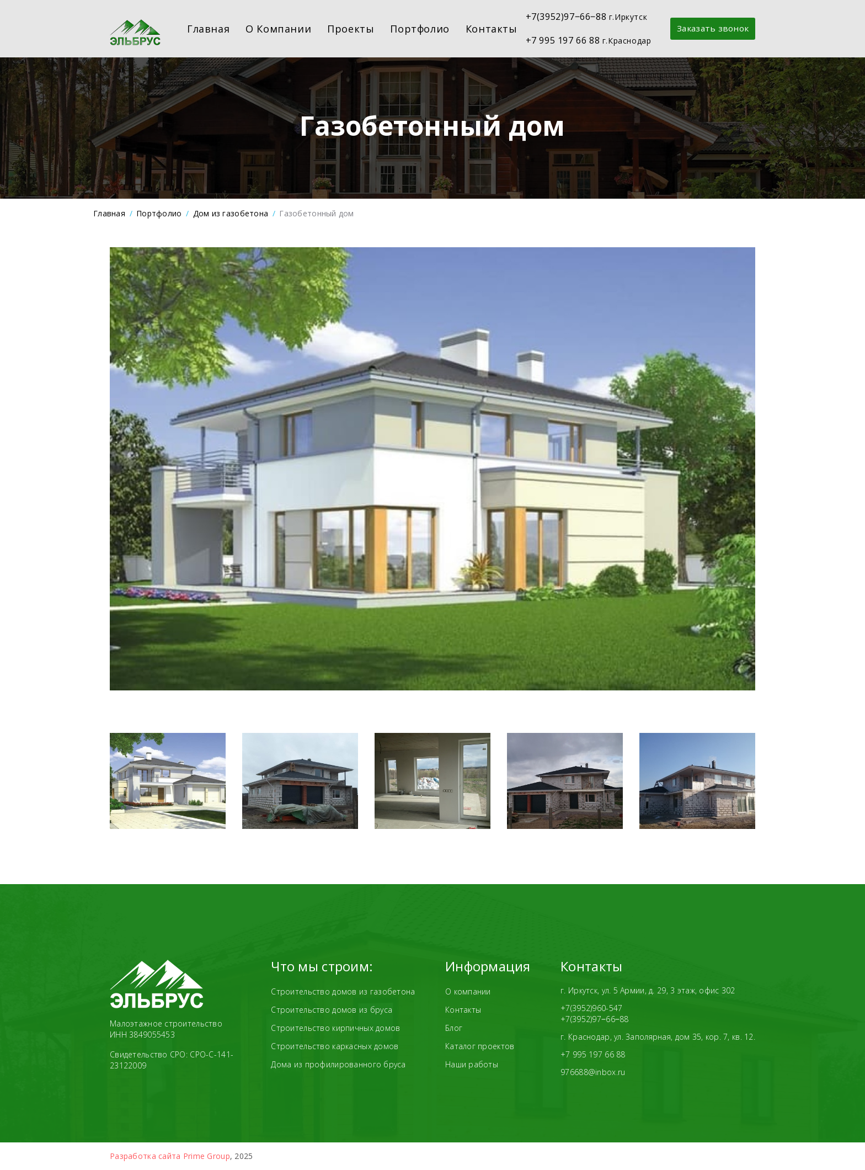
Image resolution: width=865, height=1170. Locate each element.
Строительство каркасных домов (334, 1046)
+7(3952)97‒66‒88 (594, 1019)
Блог (453, 1028)
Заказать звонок (704, 28)
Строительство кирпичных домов (335, 1028)
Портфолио (411, 28)
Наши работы (471, 1064)
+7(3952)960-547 (591, 1008)
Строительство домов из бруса (331, 1009)
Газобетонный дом (316, 213)
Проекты (342, 28)
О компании (270, 28)
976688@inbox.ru (592, 1072)
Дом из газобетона (231, 213)
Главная (200, 28)
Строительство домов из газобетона (343, 991)
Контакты (483, 28)
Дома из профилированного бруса (338, 1064)
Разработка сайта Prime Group (170, 1156)
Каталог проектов (479, 1046)
